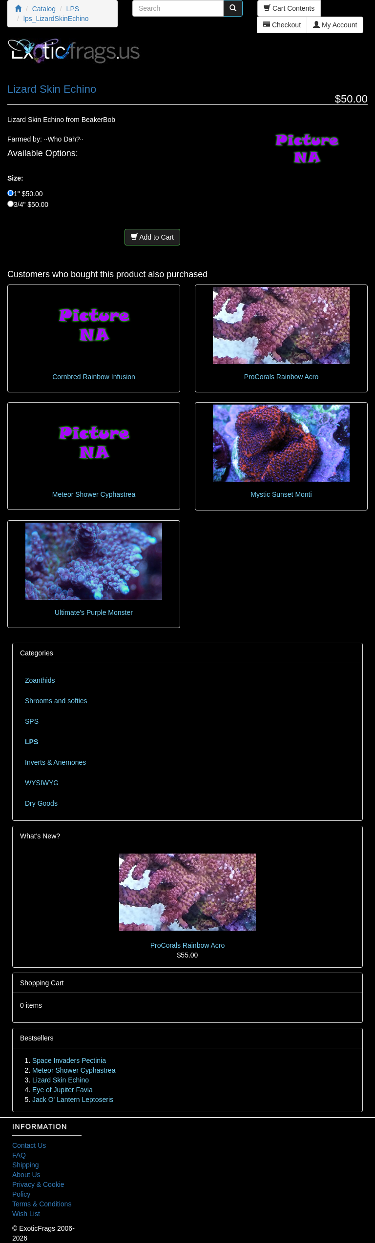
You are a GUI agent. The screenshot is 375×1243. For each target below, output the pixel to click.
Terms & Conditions (41, 1204)
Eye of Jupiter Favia (62, 1090)
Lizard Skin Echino (60, 1080)
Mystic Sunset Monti (281, 494)
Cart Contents (289, 8)
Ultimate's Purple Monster (94, 612)
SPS (32, 721)
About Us (26, 1175)
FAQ (19, 1155)
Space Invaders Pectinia (69, 1060)
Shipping (25, 1165)
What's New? (40, 836)
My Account (335, 25)
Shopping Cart (42, 983)
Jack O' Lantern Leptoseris (72, 1099)
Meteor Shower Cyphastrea (93, 494)
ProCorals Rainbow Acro (281, 377)
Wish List (26, 1214)
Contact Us (29, 1145)
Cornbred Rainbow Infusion (93, 377)
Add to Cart (152, 237)
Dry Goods (41, 803)
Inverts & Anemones (55, 762)
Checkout (282, 25)
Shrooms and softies (56, 701)
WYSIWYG (42, 783)
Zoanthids (40, 680)
